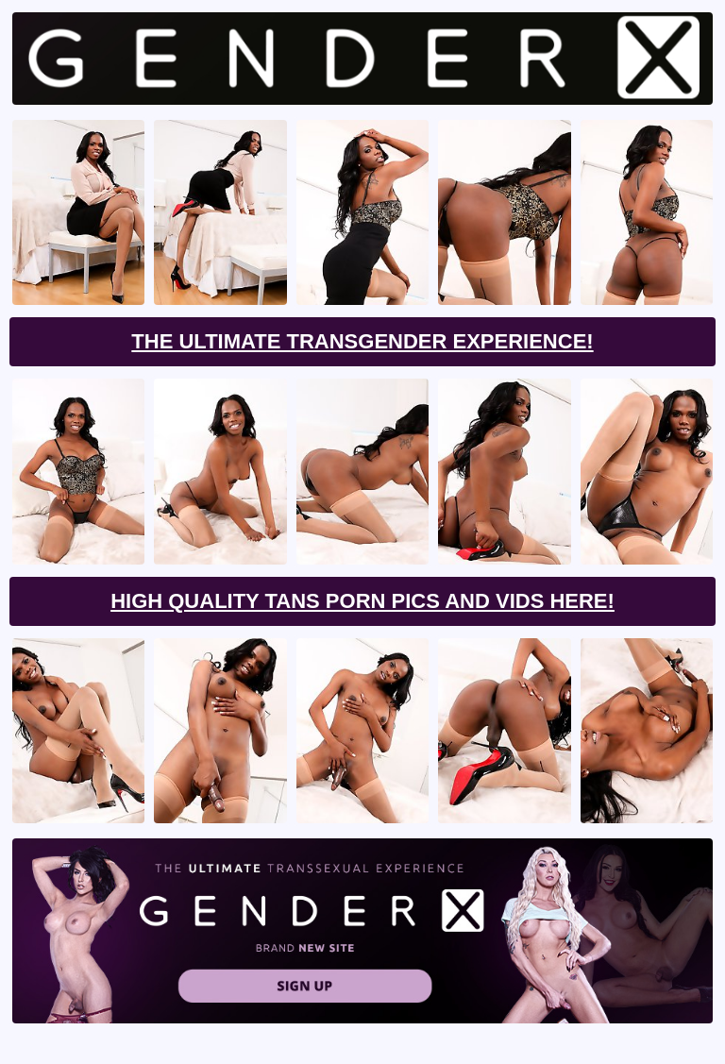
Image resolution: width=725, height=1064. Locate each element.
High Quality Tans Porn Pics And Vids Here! (362, 601)
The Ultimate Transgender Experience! (362, 341)
